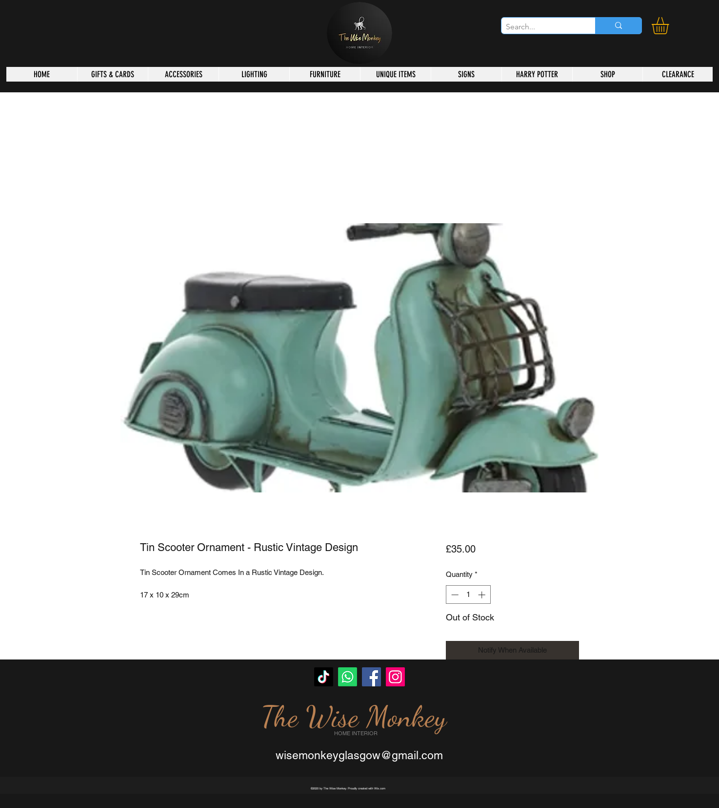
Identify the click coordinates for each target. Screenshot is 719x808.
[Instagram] (395, 676)
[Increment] (482, 595)
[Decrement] (453, 595)
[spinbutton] (468, 595)
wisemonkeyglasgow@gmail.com (359, 755)
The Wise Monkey (353, 716)
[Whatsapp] (347, 676)
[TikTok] (323, 676)
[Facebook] (371, 676)
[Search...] (540, 27)
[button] (670, 25)
